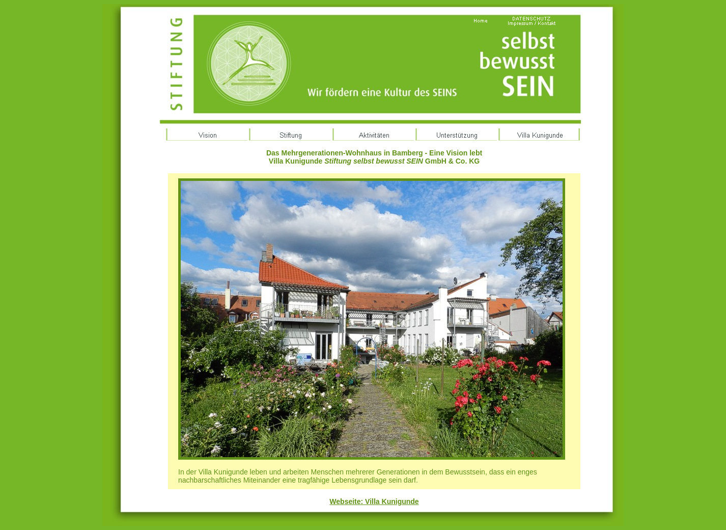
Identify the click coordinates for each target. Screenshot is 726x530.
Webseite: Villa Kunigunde (373, 501)
